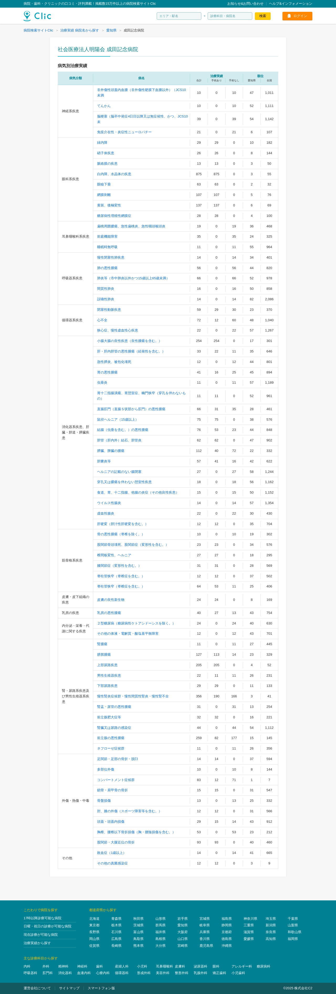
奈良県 (271, 932)
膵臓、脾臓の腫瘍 (110, 451)
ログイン (300, 16)
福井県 (160, 932)
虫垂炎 (102, 382)
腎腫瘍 (102, 644)
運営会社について (37, 988)
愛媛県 (249, 939)
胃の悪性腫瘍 (107, 372)
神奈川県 (250, 919)
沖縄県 (227, 946)
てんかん (104, 106)
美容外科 (163, 973)
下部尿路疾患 (107, 686)
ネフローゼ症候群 (110, 748)
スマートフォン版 (101, 988)
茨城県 (138, 925)
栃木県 (116, 925)
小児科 (142, 966)
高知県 (271, 939)
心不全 (102, 320)
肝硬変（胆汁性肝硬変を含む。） (122, 524)
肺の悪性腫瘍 (107, 268)
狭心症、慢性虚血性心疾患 (117, 330)
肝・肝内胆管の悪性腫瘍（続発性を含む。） (131, 351)
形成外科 (144, 973)
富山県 (138, 932)
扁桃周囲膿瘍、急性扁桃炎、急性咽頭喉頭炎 (131, 226)
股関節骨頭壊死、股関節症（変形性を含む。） (133, 545)
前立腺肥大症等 (109, 717)
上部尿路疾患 (107, 665)
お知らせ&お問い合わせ (245, 4)
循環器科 (122, 973)
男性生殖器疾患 (109, 675)
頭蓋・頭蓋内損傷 (110, 822)
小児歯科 (238, 973)
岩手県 (182, 919)
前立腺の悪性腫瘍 (110, 738)
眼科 (216, 966)
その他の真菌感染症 (112, 863)
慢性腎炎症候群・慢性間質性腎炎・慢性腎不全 (133, 696)
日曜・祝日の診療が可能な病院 (47, 926)
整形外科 (181, 973)
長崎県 (116, 946)
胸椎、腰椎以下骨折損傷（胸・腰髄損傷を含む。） (136, 832)
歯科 (99, 966)
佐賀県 (94, 946)
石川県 (116, 932)
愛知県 (182, 925)
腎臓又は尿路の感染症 (114, 728)
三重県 (249, 925)
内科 (27, 966)
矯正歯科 (219, 973)
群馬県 (160, 925)
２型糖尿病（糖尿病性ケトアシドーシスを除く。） (136, 623)
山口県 (182, 939)
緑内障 (102, 143)
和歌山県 (294, 932)
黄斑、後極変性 (109, 205)
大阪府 (182, 932)
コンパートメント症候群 (116, 780)
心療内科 (103, 973)
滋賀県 (249, 932)
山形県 (160, 919)
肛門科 (48, 973)
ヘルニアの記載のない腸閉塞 (119, 472)
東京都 (94, 925)
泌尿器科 (200, 966)
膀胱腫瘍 (104, 654)
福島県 (227, 919)
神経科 (82, 966)
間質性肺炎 (105, 289)
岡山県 (94, 939)
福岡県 (293, 939)
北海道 (94, 919)
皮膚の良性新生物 (110, 600)
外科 (46, 966)
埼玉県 (271, 919)
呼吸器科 (30, 973)
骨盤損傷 (104, 801)
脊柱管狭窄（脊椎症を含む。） (121, 576)
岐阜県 (205, 925)
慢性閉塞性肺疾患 (110, 257)
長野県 (94, 932)
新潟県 (271, 925)
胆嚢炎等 (104, 461)
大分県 (160, 946)
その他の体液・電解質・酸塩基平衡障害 (128, 633)
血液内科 (84, 973)
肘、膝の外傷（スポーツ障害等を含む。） (129, 811)
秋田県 (138, 919)
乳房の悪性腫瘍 (109, 613)
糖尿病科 (263, 966)
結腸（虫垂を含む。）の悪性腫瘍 (122, 430)
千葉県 (293, 919)
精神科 (63, 966)
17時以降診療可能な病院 (42, 918)
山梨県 (293, 925)
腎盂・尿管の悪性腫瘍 (114, 707)
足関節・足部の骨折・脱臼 (117, 759)
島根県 (160, 939)
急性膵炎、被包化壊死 (114, 362)
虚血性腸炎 (105, 513)
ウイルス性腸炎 (109, 503)
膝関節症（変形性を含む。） (119, 566)
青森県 (116, 919)
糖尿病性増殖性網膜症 (114, 216)
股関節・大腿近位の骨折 (116, 842)
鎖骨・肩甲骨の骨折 (112, 790)
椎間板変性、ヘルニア (114, 555)
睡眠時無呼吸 (107, 247)
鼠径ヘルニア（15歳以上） (117, 419)
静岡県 (227, 925)
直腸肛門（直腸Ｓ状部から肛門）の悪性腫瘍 (131, 409)
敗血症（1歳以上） (111, 853)
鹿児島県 (206, 946)
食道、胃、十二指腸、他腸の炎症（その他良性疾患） (138, 492)
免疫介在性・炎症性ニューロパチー (124, 132)
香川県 (205, 939)
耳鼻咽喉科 (164, 966)
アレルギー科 (242, 966)
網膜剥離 (104, 195)
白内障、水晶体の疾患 (114, 174)
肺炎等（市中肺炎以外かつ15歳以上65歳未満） (133, 278)
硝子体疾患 (105, 153)
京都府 (227, 932)
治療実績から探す (37, 943)
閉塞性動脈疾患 (109, 310)
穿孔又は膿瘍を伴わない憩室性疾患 (124, 482)
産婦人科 (122, 966)
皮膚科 (180, 966)
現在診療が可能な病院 (41, 935)
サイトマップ (69, 988)
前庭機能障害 (107, 236)
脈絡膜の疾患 (107, 163)
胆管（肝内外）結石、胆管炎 (119, 440)
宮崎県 (182, 946)
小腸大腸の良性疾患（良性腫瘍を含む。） (129, 341)
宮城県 (205, 919)
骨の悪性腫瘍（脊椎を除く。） (121, 534)
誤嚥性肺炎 (105, 299)
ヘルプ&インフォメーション (290, 4)
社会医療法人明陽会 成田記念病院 (98, 49)
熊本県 (138, 946)
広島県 (116, 939)
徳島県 (227, 939)
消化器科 (65, 973)
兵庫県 (205, 932)
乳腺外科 (200, 973)
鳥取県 (138, 939)
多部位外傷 (105, 769)
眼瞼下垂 (104, 184)
